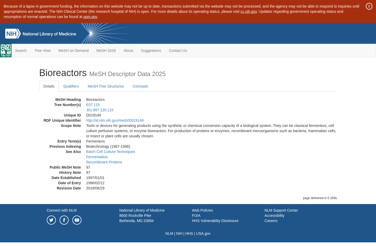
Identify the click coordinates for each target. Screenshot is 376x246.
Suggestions (151, 50)
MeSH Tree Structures (106, 86)
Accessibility (274, 215)
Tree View (42, 50)
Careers (271, 221)
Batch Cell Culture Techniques (110, 152)
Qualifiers (71, 86)
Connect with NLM (62, 210)
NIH (179, 233)
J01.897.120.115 (99, 110)
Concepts (140, 86)
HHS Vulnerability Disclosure (215, 221)
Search (21, 50)
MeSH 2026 (106, 50)
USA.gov (203, 233)
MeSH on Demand (73, 50)
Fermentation (97, 157)
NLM (169, 233)
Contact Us (178, 50)
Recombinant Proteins (104, 162)
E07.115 (93, 105)
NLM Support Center (281, 210)
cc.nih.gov (248, 11)
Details (49, 86)
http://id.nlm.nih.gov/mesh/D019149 (115, 120)
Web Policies (202, 210)
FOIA (196, 215)
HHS (189, 233)
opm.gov (90, 17)
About (128, 50)
